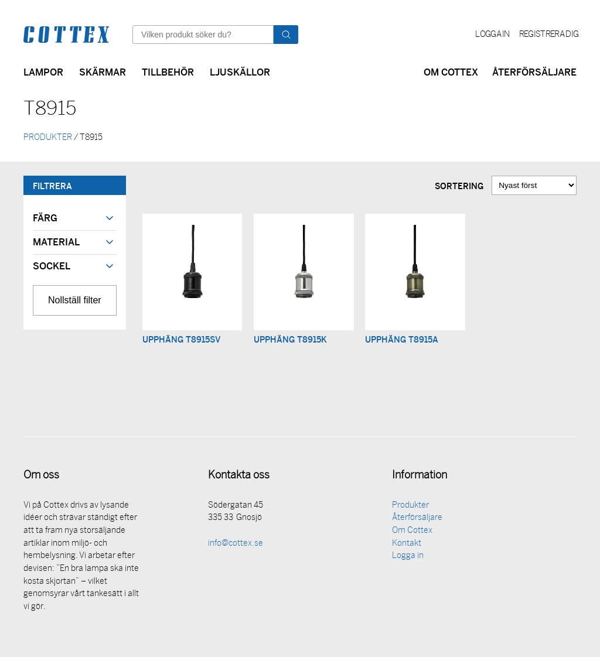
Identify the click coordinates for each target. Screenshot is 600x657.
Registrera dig (548, 35)
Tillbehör (168, 71)
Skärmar (102, 71)
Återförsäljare (534, 71)
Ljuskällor (240, 71)
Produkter (410, 507)
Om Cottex (451, 71)
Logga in (492, 35)
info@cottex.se (235, 545)
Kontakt (406, 545)
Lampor (43, 71)
